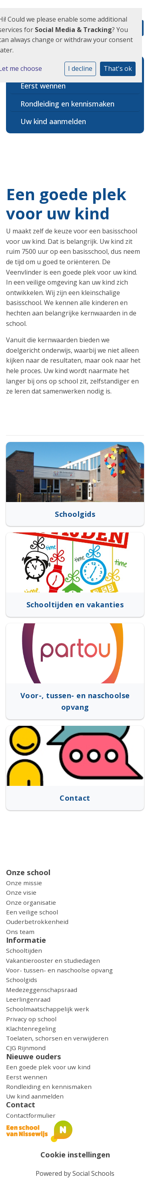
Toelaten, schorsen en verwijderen (57, 1038)
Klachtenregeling (31, 1028)
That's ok (118, 68)
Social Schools (93, 1173)
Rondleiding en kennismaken (67, 103)
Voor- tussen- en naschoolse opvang (59, 970)
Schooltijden (24, 950)
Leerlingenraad (28, 999)
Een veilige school (32, 912)
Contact (20, 1104)
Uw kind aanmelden (53, 121)
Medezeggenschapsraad (41, 990)
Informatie (26, 940)
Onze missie (24, 883)
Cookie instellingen (75, 1154)
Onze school (28, 872)
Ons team (20, 932)
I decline (80, 68)
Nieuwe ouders (33, 1056)
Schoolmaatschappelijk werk (47, 1009)
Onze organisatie (31, 902)
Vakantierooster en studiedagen (53, 960)
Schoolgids (21, 980)
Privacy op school (31, 1019)
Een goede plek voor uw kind (48, 1067)
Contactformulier (31, 1115)
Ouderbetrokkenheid (37, 922)
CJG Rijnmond (26, 1048)
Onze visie (21, 892)
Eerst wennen (43, 85)
